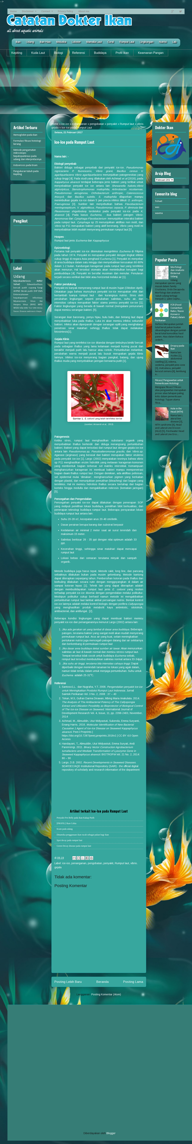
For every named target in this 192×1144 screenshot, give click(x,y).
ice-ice (65, 123)
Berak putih (27, 291)
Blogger (110, 1133)
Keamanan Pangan (150, 52)
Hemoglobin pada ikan (25, 135)
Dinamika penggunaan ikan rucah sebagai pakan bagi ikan (83, 834)
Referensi (78, 52)
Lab (174, 41)
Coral (110, 41)
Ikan (18, 41)
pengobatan (97, 123)
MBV (26, 308)
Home (13, 11)
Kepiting (16, 52)
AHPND (16, 291)
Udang (30, 41)
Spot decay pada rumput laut (69, 840)
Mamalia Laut (94, 41)
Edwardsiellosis (35, 284)
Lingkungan (146, 41)
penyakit (112, 123)
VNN (35, 308)
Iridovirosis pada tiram (25, 165)
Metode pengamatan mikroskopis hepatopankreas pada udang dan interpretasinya (27, 155)
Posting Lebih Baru (68, 982)
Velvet (16, 284)
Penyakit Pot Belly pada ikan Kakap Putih (75, 817)
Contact (45, 11)
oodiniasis (31, 311)
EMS (40, 291)
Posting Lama (133, 982)
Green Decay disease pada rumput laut (74, 846)
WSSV (16, 308)
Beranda (102, 982)
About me (83, 11)
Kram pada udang (65, 829)
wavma (159, 213)
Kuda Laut (38, 52)
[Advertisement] (96, 88)
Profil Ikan (122, 52)
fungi (40, 288)
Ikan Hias (45, 41)
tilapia (39, 311)
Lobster (76, 41)
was (157, 207)
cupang (32, 288)
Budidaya (100, 52)
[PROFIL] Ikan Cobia (66, 823)
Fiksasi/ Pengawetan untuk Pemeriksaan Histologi (169, 382)
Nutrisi (163, 41)
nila (21, 308)
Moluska (61, 41)
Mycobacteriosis (22, 281)
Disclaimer (28, 11)
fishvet (158, 201)
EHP (35, 291)
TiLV (30, 308)
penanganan (79, 123)
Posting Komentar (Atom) (106, 994)
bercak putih (20, 288)
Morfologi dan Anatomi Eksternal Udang (177, 272)
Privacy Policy (65, 11)
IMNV (40, 281)
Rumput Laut (126, 41)
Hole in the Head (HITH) (177, 410)
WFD (40, 305)
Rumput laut (127, 123)
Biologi (58, 52)
